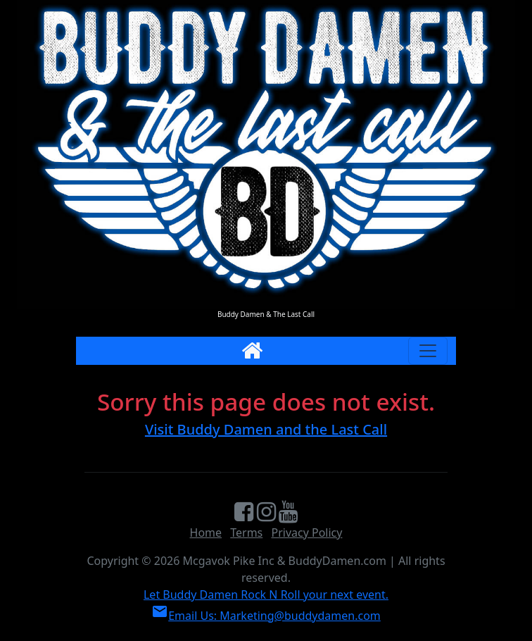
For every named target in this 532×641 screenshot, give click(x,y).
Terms (246, 532)
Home (206, 532)
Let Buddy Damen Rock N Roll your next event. (266, 594)
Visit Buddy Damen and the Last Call (266, 429)
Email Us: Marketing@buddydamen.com (266, 615)
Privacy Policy (306, 532)
